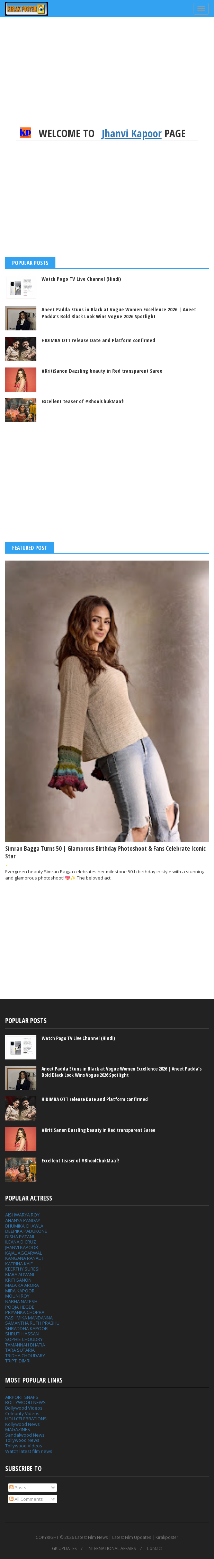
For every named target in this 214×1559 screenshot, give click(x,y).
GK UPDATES (64, 1548)
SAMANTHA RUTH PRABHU (32, 1323)
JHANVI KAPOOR (21, 1247)
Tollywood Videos (23, 1446)
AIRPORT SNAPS (21, 1397)
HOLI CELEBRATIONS (26, 1418)
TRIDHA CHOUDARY (25, 1355)
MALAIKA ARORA (22, 1285)
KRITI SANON (18, 1280)
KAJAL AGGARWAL (23, 1253)
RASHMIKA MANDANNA (29, 1318)
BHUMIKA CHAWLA (24, 1226)
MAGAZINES (17, 1429)
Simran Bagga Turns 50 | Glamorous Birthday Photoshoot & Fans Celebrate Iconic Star (105, 852)
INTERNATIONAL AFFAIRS (112, 1548)
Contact (154, 1548)
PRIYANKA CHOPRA (24, 1312)
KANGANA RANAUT (24, 1258)
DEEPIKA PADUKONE (26, 1231)
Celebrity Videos (22, 1413)
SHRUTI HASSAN (22, 1334)
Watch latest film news (28, 1451)
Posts (17, 1487)
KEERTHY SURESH (23, 1269)
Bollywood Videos (24, 1408)
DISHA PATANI (19, 1236)
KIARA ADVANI (19, 1274)
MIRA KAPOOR (20, 1291)
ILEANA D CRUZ (20, 1242)
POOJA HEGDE (19, 1307)
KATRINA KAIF (19, 1264)
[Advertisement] (107, 76)
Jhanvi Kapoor (132, 133)
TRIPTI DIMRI (17, 1361)
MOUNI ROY (17, 1296)
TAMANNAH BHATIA (25, 1345)
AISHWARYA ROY (22, 1215)
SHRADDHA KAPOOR (26, 1328)
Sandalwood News (25, 1435)
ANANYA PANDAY (22, 1220)
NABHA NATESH (21, 1301)
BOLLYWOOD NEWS (25, 1402)
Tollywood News (22, 1440)
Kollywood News (22, 1424)
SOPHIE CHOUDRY (24, 1339)
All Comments (26, 1499)
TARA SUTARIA (20, 1350)
